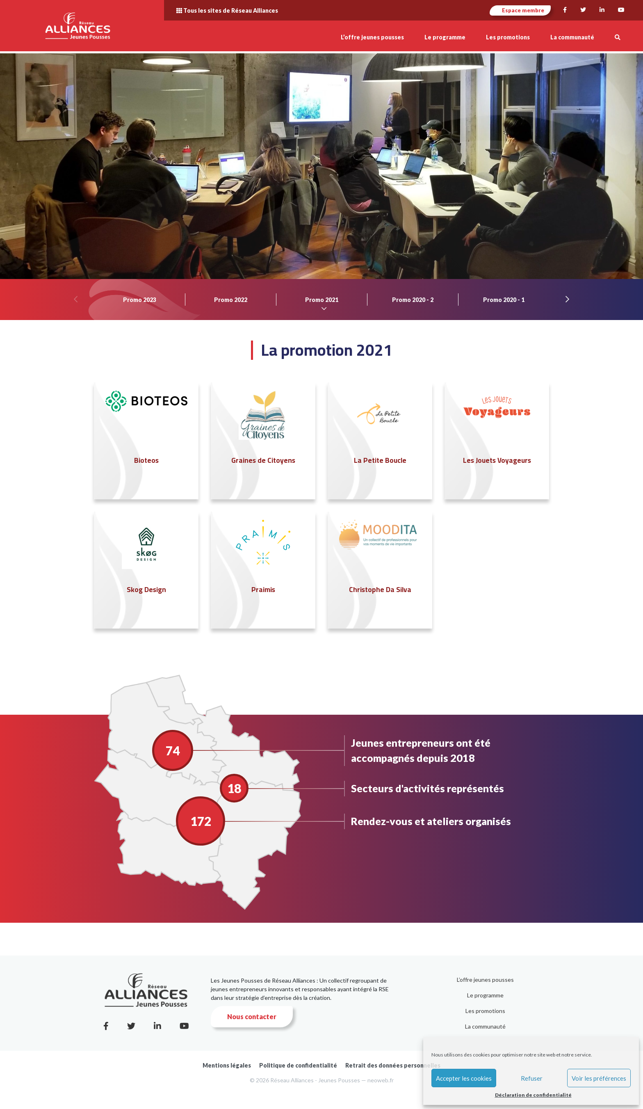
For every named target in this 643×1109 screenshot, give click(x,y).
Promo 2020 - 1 (503, 299)
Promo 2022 (230, 299)
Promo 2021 (321, 299)
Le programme (485, 995)
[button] (617, 37)
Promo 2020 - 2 (412, 299)
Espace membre (520, 10)
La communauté (485, 1026)
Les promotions (485, 1010)
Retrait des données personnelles (392, 1065)
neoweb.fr (380, 1080)
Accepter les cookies (464, 1078)
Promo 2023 (139, 299)
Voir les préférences (599, 1078)
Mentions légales (227, 1065)
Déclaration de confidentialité (533, 1095)
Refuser (532, 1078)
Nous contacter (251, 1016)
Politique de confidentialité (298, 1065)
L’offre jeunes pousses (485, 979)
